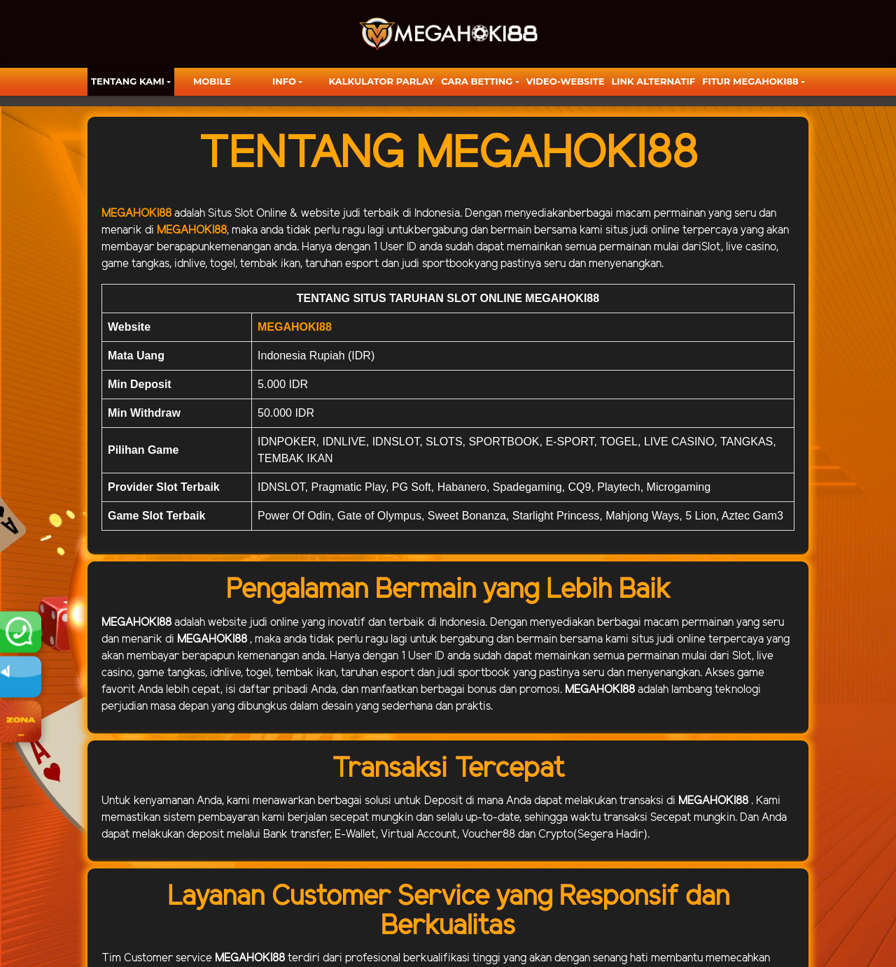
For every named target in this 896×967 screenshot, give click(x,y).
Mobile (212, 81)
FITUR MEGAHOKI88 (750, 81)
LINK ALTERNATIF (653, 81)
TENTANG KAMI (127, 81)
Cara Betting (476, 81)
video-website (565, 81)
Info (284, 81)
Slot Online (260, 213)
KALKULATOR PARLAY (382, 81)
